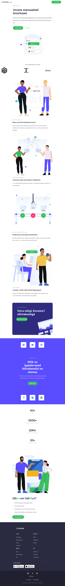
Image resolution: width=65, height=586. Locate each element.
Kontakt (35, 542)
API (16, 557)
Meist (34, 537)
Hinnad (17, 542)
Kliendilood (35, 540)
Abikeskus (35, 551)
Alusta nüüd (18, 28)
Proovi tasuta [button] (56, 2)
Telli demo (27, 28)
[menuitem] (33, 576)
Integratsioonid (19, 540)
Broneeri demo (18, 517)
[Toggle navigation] (63, 2)
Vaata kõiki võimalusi (22, 319)
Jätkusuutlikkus (19, 554)
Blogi (17, 551)
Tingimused (36, 557)
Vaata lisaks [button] (32, 383)
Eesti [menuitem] (32, 576)
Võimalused (18, 537)
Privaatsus (35, 554)
